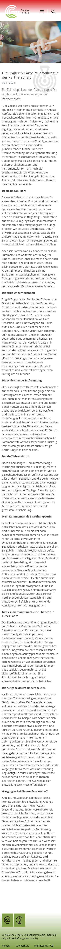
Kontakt (6, 945)
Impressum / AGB (43, 945)
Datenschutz (22, 945)
